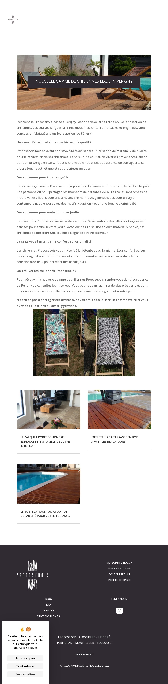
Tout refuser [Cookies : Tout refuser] (25, 666)
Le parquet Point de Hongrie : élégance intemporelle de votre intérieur (45, 441)
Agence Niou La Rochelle (94, 665)
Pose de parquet (119, 574)
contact (48, 610)
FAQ (48, 604)
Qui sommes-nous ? (119, 562)
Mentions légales (48, 616)
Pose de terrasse (119, 580)
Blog (48, 598)
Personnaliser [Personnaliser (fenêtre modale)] (25, 674)
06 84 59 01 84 (84, 654)
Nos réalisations (119, 568)
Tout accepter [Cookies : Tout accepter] (25, 658)
